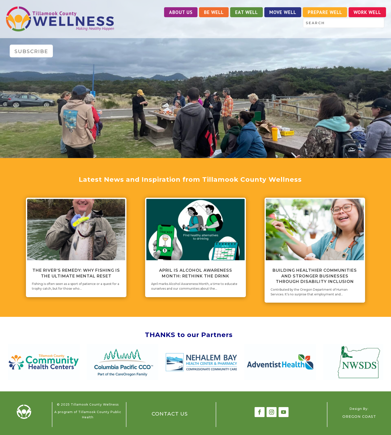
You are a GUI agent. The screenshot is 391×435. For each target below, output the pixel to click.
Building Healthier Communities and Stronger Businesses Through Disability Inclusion (315, 276)
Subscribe (31, 51)
